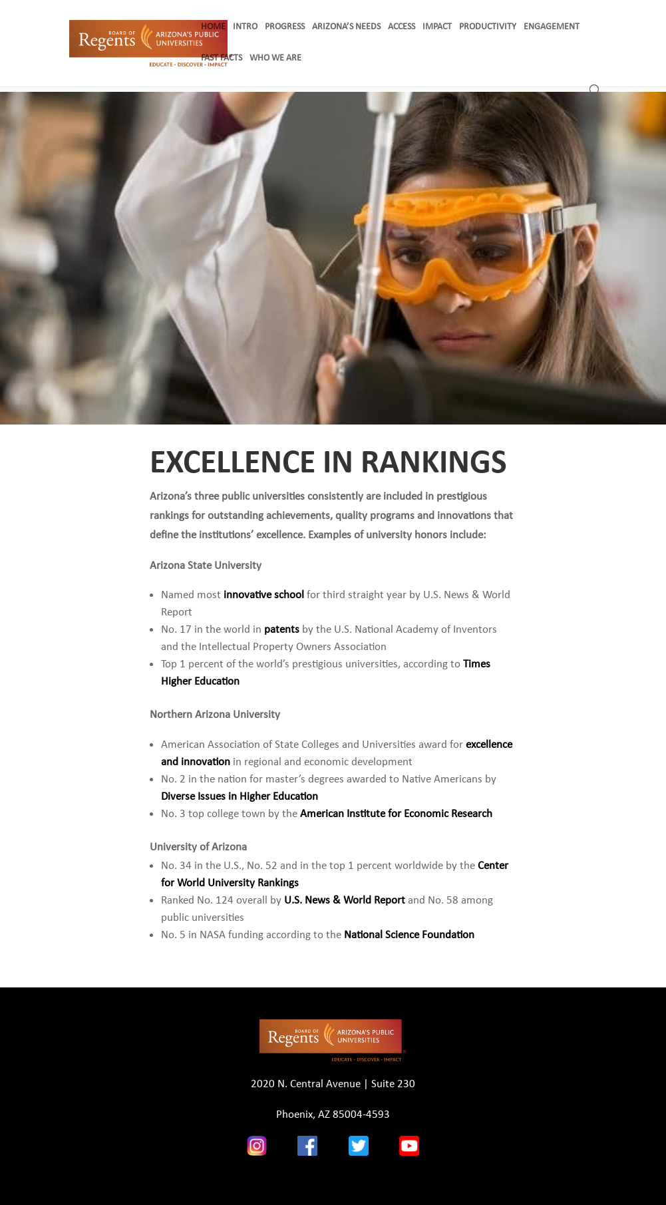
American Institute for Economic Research (396, 813)
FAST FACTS (221, 58)
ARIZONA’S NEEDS (346, 27)
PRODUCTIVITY (487, 27)
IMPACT (437, 27)
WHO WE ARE (275, 58)
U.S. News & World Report (344, 900)
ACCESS (401, 27)
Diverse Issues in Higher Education (239, 796)
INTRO (245, 27)
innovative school (264, 595)
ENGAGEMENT (552, 27)
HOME (213, 27)
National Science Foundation (409, 935)
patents (281, 629)
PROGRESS (285, 27)
